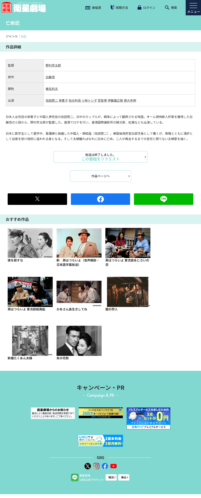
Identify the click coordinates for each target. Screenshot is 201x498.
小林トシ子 (89, 100)
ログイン (146, 7)
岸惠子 (63, 100)
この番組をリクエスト (100, 157)
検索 (171, 7)
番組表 (93, 7)
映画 (23, 36)
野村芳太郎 (53, 65)
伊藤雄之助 (115, 100)
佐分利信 (75, 100)
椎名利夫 (52, 88)
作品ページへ (100, 176)
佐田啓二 (52, 100)
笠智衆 (102, 100)
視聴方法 (119, 7)
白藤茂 (50, 77)
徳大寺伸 (130, 100)
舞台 (123, 477)
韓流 (111, 477)
